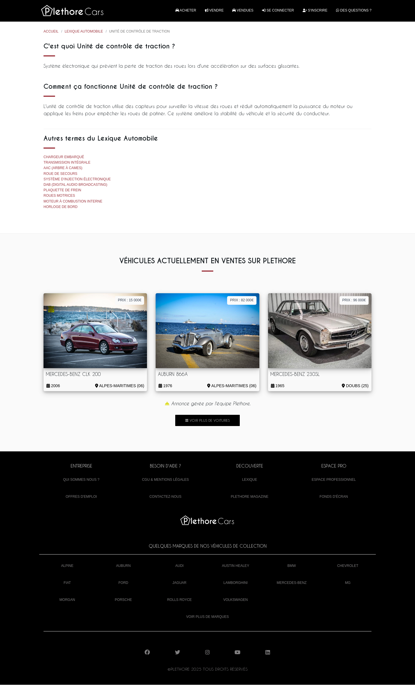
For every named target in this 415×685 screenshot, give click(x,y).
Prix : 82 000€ (241, 301)
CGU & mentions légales (165, 480)
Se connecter (278, 11)
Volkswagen (235, 600)
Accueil (51, 32)
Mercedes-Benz (292, 583)
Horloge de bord (61, 207)
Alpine (67, 566)
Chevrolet (347, 566)
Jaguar (179, 583)
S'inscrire (315, 11)
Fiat (67, 583)
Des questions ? (353, 11)
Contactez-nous (165, 497)
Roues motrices (59, 196)
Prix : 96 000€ (354, 301)
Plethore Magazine (250, 497)
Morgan (67, 600)
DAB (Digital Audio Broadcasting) (75, 185)
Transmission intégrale (67, 163)
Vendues (242, 11)
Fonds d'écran (334, 497)
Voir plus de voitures (207, 421)
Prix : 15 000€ (129, 301)
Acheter (186, 11)
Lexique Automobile (84, 32)
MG (347, 583)
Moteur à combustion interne (73, 202)
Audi (179, 566)
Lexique (249, 480)
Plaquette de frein (62, 191)
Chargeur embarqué (64, 158)
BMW (291, 566)
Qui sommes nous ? (81, 480)
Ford (123, 583)
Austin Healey (235, 566)
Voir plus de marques (207, 617)
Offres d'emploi (81, 497)
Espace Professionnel (334, 480)
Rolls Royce (179, 600)
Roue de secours (60, 174)
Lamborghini (235, 583)
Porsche (123, 600)
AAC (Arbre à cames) (63, 168)
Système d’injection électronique (77, 179)
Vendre (214, 11)
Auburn (123, 566)
